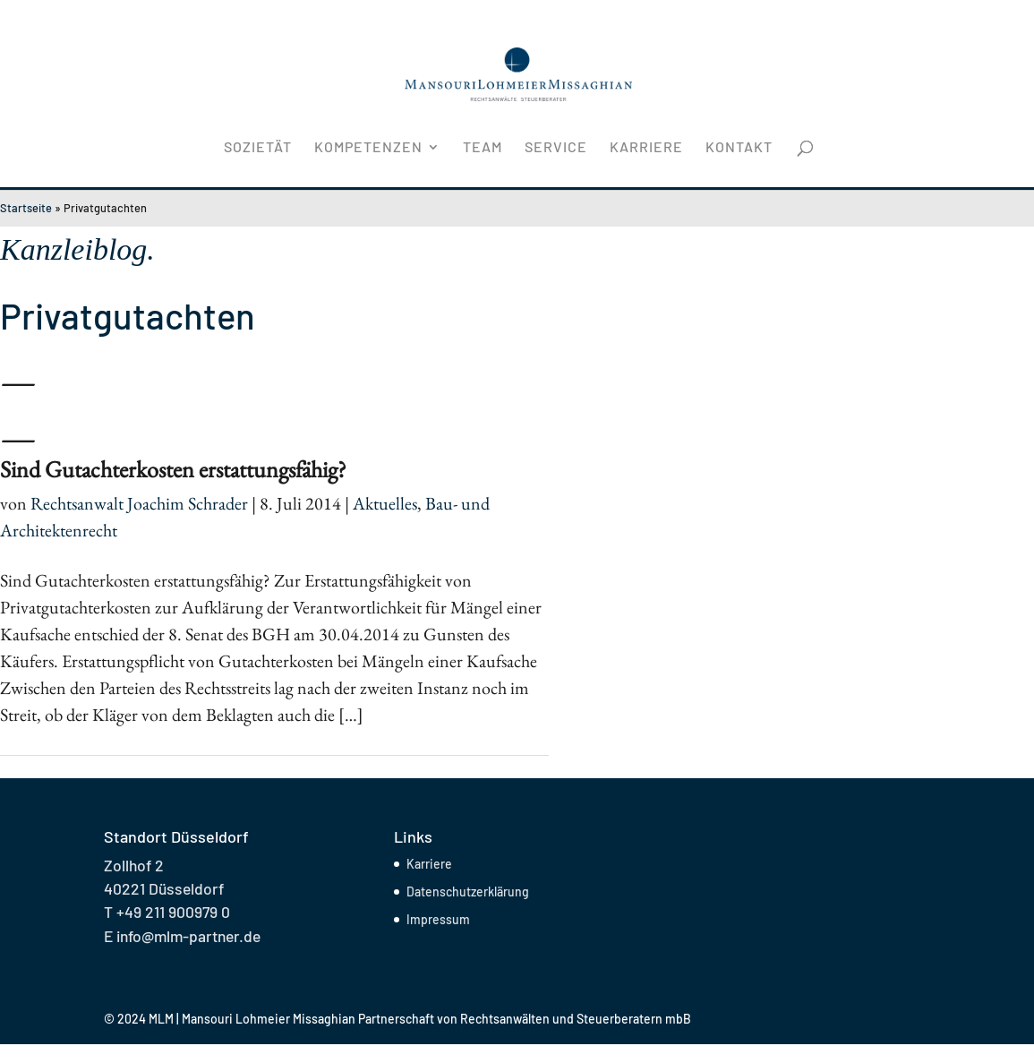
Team (482, 148)
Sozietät (258, 148)
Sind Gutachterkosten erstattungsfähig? (173, 469)
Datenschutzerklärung (467, 891)
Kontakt (739, 148)
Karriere (646, 148)
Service (556, 148)
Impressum (438, 919)
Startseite (26, 208)
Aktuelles (385, 503)
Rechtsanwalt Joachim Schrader (139, 503)
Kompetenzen (368, 148)
